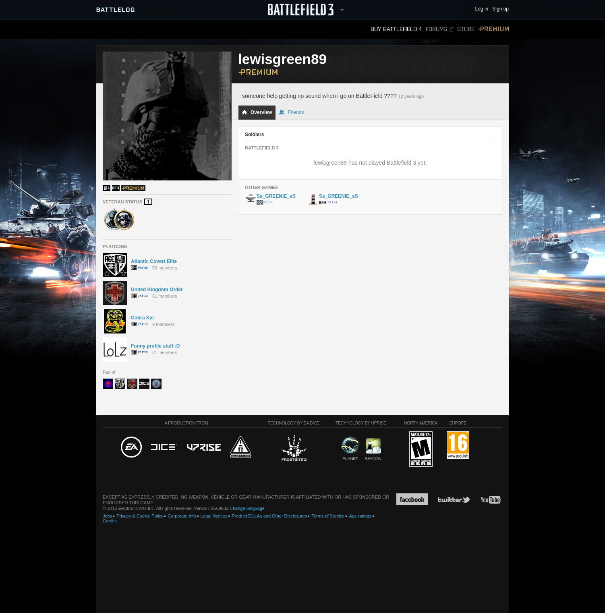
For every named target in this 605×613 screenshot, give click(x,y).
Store (465, 29)
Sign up (500, 9)
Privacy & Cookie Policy (139, 516)
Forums (439, 29)
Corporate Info (182, 516)
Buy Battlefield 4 (396, 29)
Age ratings (360, 516)
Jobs (107, 516)
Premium (494, 29)
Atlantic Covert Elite (154, 261)
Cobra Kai (142, 318)
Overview (257, 112)
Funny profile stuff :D (155, 346)
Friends (291, 112)
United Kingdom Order (157, 289)
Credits (110, 520)
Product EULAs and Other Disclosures (269, 516)
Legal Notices (214, 516)
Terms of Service (327, 516)
